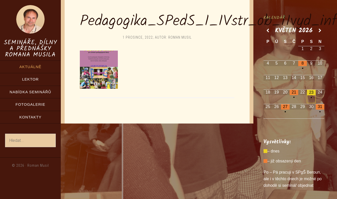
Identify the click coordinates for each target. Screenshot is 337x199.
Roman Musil (38, 165)
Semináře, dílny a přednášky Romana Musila (30, 49)
